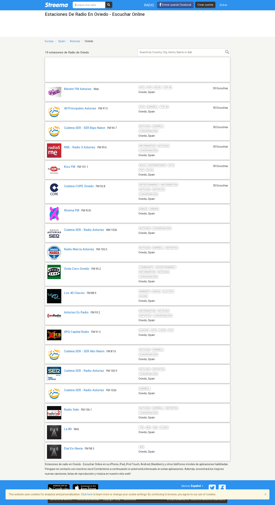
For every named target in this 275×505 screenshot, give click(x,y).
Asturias (75, 41)
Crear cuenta (205, 4)
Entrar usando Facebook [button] (175, 4)
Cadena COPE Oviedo (79, 186)
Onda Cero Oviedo (76, 269)
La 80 (68, 429)
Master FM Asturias (77, 89)
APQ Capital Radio (76, 332)
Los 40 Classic (74, 293)
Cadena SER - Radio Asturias (84, 230)
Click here (87, 494)
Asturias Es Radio (76, 312)
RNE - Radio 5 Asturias (79, 147)
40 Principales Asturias (80, 108)
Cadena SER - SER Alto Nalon (84, 351)
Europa (49, 41)
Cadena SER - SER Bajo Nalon (84, 128)
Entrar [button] (223, 4)
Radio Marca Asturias (79, 249)
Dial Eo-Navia (73, 448)
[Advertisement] (137, 81)
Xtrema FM (71, 210)
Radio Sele (71, 409)
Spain (61, 41)
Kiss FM (69, 167)
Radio (149, 5)
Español (197, 485)
